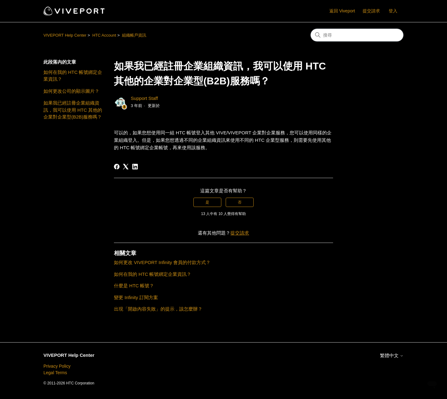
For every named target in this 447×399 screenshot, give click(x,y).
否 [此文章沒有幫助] (240, 202)
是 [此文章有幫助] (207, 202)
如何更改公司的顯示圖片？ (71, 91)
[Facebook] (117, 166)
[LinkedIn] (135, 166)
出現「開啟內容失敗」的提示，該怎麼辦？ (158, 309)
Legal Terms (55, 372)
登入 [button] (393, 10)
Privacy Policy (56, 366)
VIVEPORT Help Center (64, 35)
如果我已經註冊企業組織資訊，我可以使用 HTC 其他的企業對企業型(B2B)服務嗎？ (72, 109)
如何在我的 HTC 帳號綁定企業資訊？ (72, 75)
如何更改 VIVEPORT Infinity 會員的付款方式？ (162, 262)
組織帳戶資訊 (134, 35)
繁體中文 (392, 355)
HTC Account (104, 35)
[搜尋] (357, 35)
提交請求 (371, 10)
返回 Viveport (342, 10)
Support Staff (144, 98)
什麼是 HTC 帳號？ (134, 285)
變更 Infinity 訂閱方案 (136, 297)
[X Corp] (126, 166)
